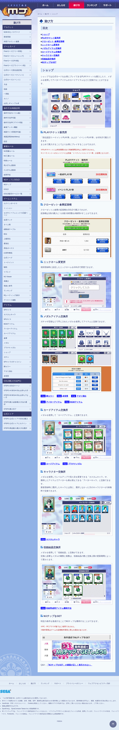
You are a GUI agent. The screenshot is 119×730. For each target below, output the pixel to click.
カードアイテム (53, 464)
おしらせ (61, 4)
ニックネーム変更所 (50, 45)
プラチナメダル (75, 464)
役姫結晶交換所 (48, 59)
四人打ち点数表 (10, 165)
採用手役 (7, 175)
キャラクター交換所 (50, 55)
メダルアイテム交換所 (51, 48)
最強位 (6, 243)
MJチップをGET (49, 62)
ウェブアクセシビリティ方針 (99, 683)
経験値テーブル (10, 229)
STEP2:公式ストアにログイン (15, 423)
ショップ (46, 34)
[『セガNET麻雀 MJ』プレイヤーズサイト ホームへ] (17, 9)
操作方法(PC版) (10, 118)
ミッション (8, 208)
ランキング (92, 4)
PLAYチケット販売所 (51, 38)
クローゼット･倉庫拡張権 (53, 41)
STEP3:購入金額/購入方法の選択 (15, 403)
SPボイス (7, 319)
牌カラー (50, 396)
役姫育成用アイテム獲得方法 (58, 608)
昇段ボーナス (9, 248)
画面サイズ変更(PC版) (12, 132)
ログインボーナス (10, 203)
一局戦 (6, 94)
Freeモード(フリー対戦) (13, 51)
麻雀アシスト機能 (10, 127)
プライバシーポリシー (74, 683)
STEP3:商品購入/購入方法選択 (15, 428)
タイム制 (7, 224)
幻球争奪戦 (8, 253)
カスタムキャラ (53, 539)
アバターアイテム (54, 402)
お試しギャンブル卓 (11, 103)
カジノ (6, 99)
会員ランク (8, 220)
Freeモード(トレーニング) (14, 56)
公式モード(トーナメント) (14, 75)
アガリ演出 (81, 396)
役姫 (5, 89)
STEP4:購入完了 (10, 409)
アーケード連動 (10, 300)
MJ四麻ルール (9, 151)
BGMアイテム (76, 402)
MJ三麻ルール (9, 156)
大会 (5, 84)
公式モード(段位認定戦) (13, 70)
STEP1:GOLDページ (12, 386)
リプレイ (7, 272)
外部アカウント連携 (11, 41)
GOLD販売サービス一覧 (13, 194)
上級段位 (7, 239)
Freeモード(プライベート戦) (14, 65)
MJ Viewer (8, 277)
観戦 (5, 267)
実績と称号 (8, 286)
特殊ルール (8, 161)
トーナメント (9, 262)
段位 (5, 234)
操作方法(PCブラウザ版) (13, 122)
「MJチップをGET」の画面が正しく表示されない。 (69, 665)
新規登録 (7, 37)
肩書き (6, 281)
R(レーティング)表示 (12, 295)
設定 (5, 141)
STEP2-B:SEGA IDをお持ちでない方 (16, 396)
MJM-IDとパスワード (12, 32)
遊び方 (76, 4)
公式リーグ (8, 258)
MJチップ (7, 184)
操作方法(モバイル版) (12, 113)
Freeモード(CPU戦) (11, 61)
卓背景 (65, 396)
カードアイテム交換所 (51, 52)
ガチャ (6, 357)
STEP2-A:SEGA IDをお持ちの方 (16, 390)
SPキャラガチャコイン (12, 362)
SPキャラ (7, 310)
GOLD (6, 189)
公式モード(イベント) (12, 80)
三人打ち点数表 (10, 170)
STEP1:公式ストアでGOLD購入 (16, 419)
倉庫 (5, 338)
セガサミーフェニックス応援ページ (16, 214)
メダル (6, 343)
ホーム (45, 4)
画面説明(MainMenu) (12, 137)
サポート (107, 4)
